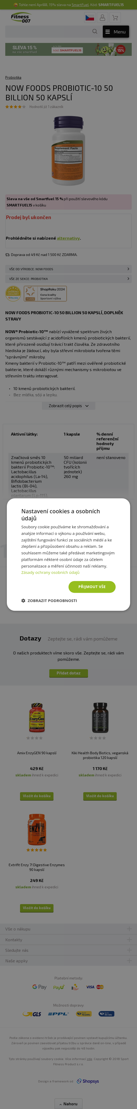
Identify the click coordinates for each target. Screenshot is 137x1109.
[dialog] (68, 554)
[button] (49, 600)
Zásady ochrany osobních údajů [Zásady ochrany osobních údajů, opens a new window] (50, 572)
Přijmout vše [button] (92, 586)
